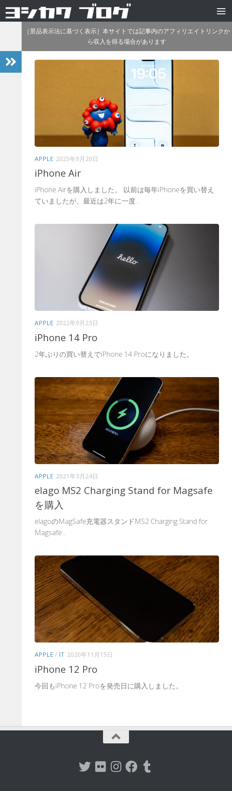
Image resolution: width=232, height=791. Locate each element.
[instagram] (116, 767)
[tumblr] (147, 767)
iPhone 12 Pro (66, 668)
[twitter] (85, 767)
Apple (44, 159)
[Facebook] (132, 767)
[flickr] (100, 767)
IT (61, 654)
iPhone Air (58, 172)
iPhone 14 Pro (66, 337)
